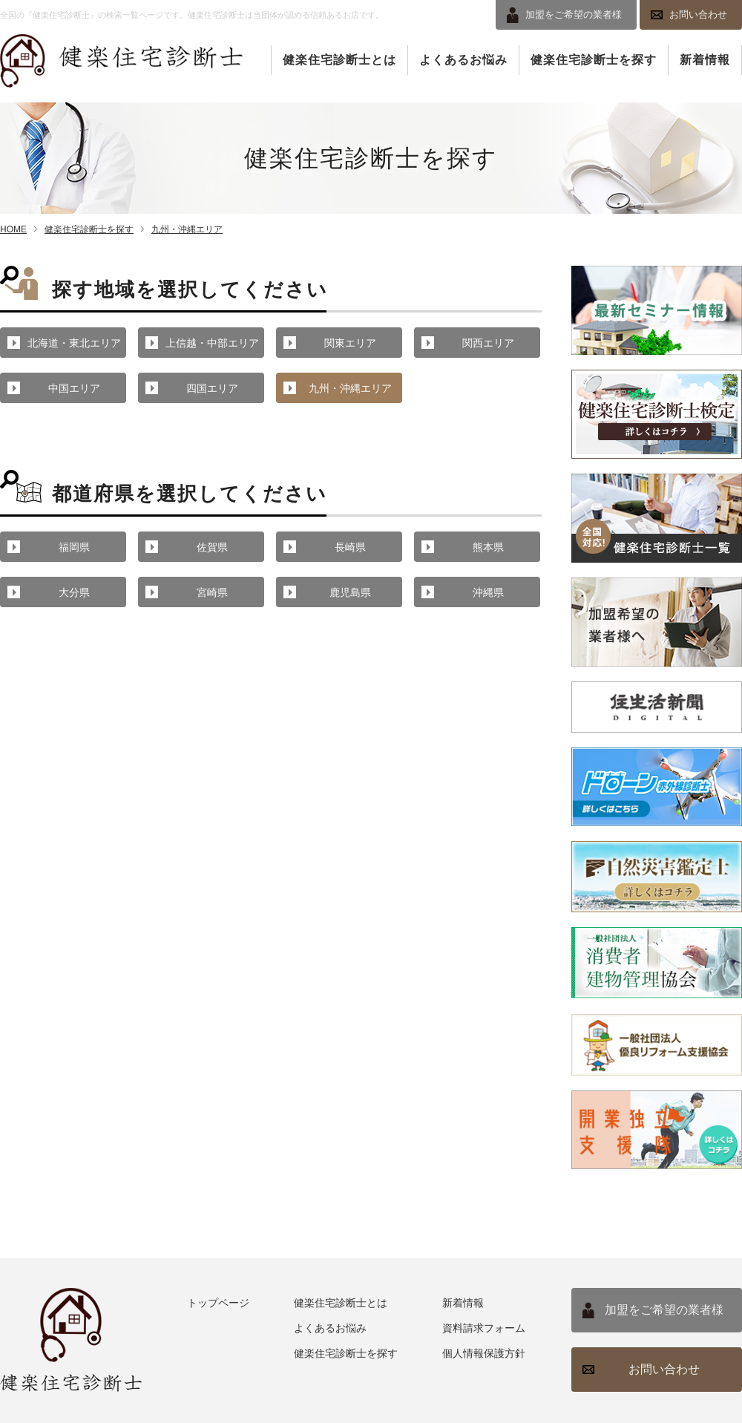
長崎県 (350, 547)
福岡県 (74, 547)
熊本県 (488, 547)
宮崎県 (212, 592)
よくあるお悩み (463, 59)
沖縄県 (488, 592)
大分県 (74, 592)
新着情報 (705, 59)
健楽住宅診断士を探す (594, 59)
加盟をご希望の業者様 (664, 1309)
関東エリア (350, 343)
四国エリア (212, 388)
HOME (13, 229)
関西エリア (488, 343)
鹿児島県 (350, 592)
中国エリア (74, 388)
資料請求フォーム (483, 1328)
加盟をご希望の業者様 (573, 14)
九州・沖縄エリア (187, 229)
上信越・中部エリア (212, 343)
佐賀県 (212, 547)
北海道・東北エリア (74, 343)
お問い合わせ (698, 14)
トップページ (218, 1303)
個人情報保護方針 (483, 1353)
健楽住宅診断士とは (339, 59)
